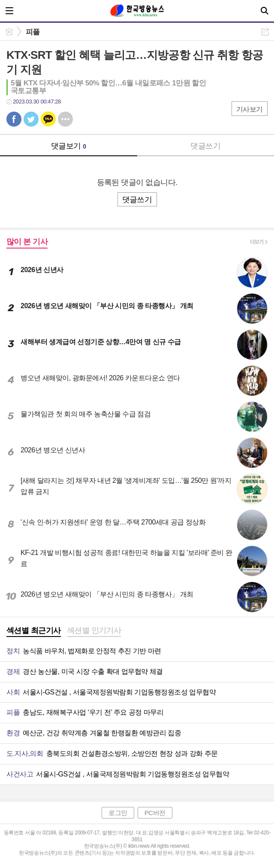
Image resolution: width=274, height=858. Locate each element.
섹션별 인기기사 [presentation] (94, 630)
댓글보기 (68, 146)
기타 (65, 119)
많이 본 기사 (27, 241)
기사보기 (249, 109)
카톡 (48, 119)
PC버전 (155, 812)
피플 (33, 32)
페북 (13, 119)
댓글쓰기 (205, 146)
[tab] (33, 631)
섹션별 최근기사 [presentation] (33, 630)
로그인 (117, 812)
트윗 (31, 119)
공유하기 (265, 31)
